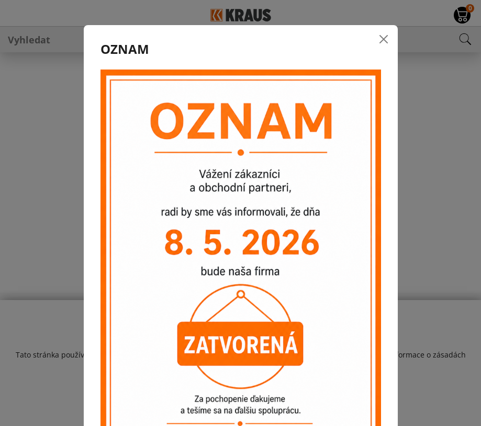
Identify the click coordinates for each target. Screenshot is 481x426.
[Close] (383, 39)
